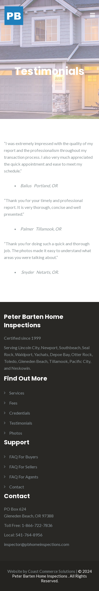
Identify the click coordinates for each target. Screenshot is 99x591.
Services (16, 392)
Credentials (19, 412)
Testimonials (20, 422)
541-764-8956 (29, 534)
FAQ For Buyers (23, 456)
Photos (15, 432)
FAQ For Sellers (23, 466)
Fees (13, 402)
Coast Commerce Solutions (51, 571)
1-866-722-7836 (37, 525)
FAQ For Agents (23, 476)
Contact (16, 486)
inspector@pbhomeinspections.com (36, 544)
